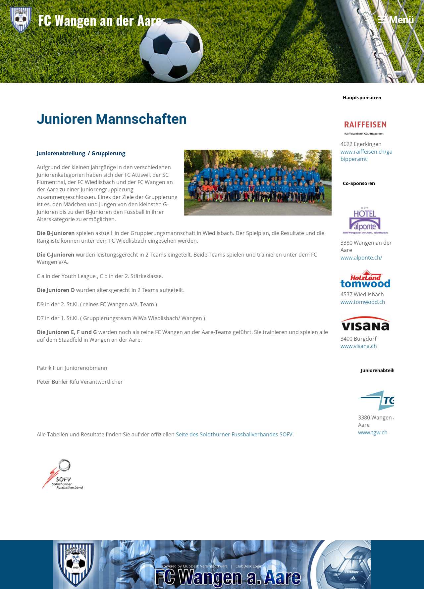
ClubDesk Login (249, 566)
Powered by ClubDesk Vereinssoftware (194, 566)
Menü (396, 19)
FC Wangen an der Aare (100, 20)
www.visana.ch (359, 346)
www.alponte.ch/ (361, 257)
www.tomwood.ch (363, 302)
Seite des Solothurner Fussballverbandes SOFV (234, 434)
